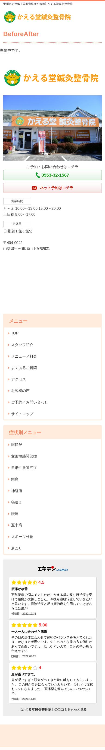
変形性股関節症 (24, 468)
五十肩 (16, 525)
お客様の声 (20, 391)
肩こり (16, 548)
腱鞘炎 (16, 445)
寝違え (16, 502)
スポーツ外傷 (22, 537)
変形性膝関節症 (24, 456)
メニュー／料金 (24, 356)
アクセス (18, 379)
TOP (15, 333)
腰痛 (15, 514)
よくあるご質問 (24, 368)
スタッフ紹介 (22, 345)
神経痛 (16, 491)
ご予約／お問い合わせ (29, 402)
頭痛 (15, 479)
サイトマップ (22, 414)
